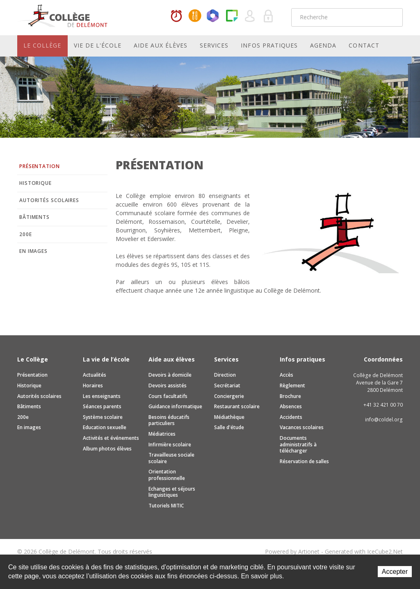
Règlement (292, 385)
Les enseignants (102, 396)
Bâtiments (34, 217)
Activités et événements (111, 437)
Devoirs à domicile (170, 374)
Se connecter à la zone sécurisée (268, 16)
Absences (291, 406)
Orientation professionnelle (166, 475)
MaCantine (195, 16)
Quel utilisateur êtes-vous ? (250, 16)
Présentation (39, 166)
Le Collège (42, 45)
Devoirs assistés (167, 385)
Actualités (94, 374)
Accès (286, 374)
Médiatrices (162, 433)
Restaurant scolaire (237, 406)
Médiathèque (229, 417)
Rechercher (391, 17)
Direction (225, 374)
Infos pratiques (269, 45)
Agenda (323, 45)
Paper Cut (232, 16)
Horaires (176, 16)
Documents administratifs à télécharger (298, 444)
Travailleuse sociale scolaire (171, 458)
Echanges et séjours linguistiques (171, 492)
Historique (35, 183)
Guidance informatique (175, 406)
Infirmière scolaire (169, 444)
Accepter (395, 571)
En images (33, 251)
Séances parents (102, 406)
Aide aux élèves (160, 45)
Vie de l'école (98, 45)
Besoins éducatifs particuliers (168, 420)
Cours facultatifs (167, 396)
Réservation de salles (304, 461)
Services (214, 45)
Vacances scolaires (302, 427)
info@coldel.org (384, 419)
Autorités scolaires (49, 200)
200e (25, 234)
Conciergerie (229, 396)
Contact (364, 45)
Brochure (290, 396)
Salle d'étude (229, 427)
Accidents (291, 417)
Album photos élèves (107, 448)
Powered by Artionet (292, 551)
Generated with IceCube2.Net (364, 551)
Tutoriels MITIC (166, 505)
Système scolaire (103, 417)
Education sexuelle (104, 427)
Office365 (213, 16)
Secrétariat (227, 385)
